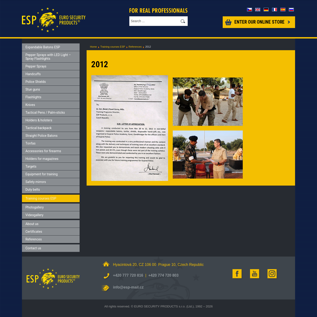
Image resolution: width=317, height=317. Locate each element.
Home (93, 46)
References (135, 46)
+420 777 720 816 (128, 275)
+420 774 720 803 (163, 275)
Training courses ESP (112, 46)
